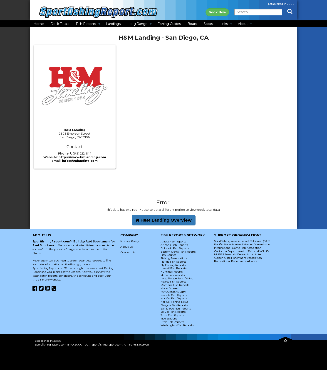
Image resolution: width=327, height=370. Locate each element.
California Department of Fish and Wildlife (241, 251)
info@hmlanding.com (80, 160)
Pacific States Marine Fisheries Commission (242, 244)
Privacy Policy (129, 241)
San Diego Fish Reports (176, 308)
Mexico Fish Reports (173, 281)
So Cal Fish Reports (173, 311)
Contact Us (127, 252)
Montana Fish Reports (175, 285)
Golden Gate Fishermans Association (238, 257)
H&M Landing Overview (164, 220)
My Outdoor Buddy (173, 291)
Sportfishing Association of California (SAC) (242, 241)
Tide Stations (169, 318)
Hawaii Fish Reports (173, 268)
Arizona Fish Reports (174, 245)
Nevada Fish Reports (174, 295)
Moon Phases (169, 288)
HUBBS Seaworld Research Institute (237, 254)
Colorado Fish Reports (175, 248)
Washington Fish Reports (177, 325)
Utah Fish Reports (172, 322)
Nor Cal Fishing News (174, 301)
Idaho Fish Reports (173, 275)
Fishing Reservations (174, 258)
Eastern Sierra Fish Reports (178, 251)
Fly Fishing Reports (173, 265)
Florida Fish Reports (173, 261)
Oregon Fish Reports (174, 305)
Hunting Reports (172, 271)
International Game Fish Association (237, 247)
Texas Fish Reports (172, 315)
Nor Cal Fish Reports (174, 298)
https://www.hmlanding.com (82, 157)
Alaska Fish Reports (173, 241)
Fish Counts (168, 254)
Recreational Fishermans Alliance (235, 261)
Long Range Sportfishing (177, 278)
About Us (126, 246)
